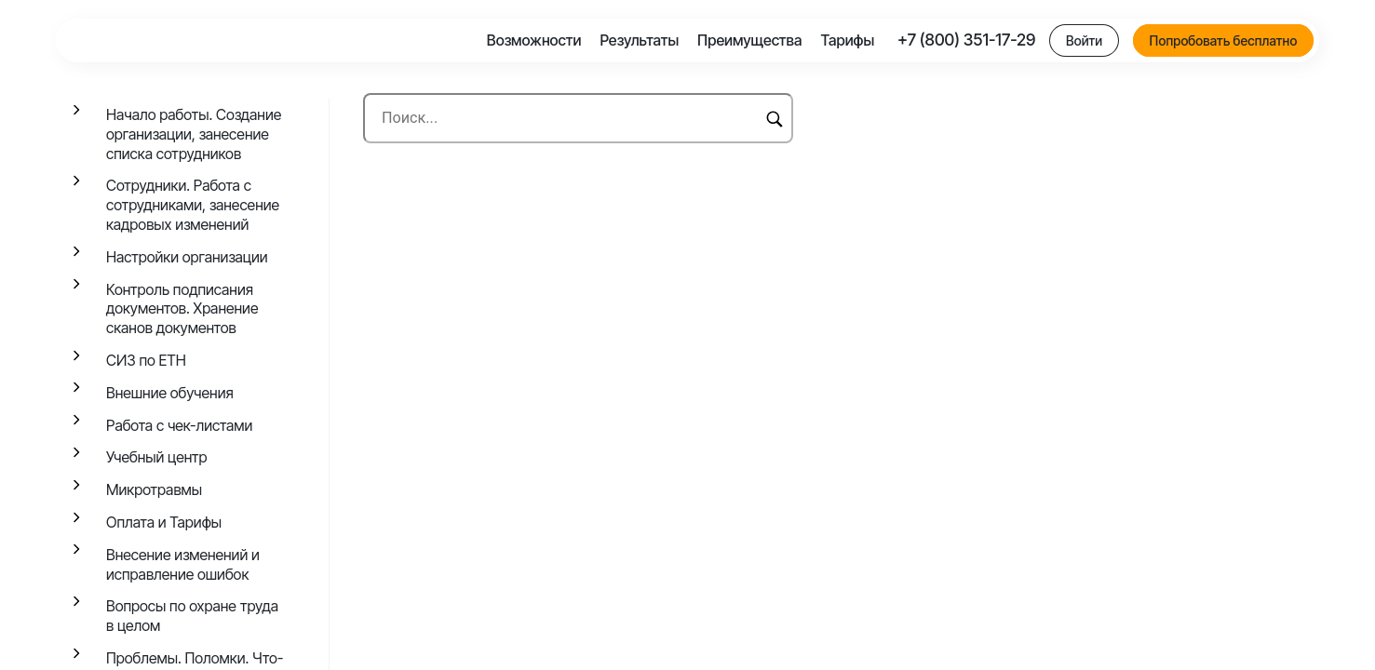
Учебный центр (156, 457)
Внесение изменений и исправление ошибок (183, 564)
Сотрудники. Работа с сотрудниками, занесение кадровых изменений (192, 205)
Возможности (534, 40)
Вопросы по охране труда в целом (192, 615)
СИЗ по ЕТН (146, 360)
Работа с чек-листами (179, 425)
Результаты (639, 40)
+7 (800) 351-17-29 (966, 39)
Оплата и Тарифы (164, 522)
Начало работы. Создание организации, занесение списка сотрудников (193, 134)
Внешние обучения (170, 392)
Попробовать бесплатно (1224, 40)
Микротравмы (154, 489)
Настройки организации (187, 257)
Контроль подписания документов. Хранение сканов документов (182, 309)
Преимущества (749, 40)
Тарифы (847, 40)
